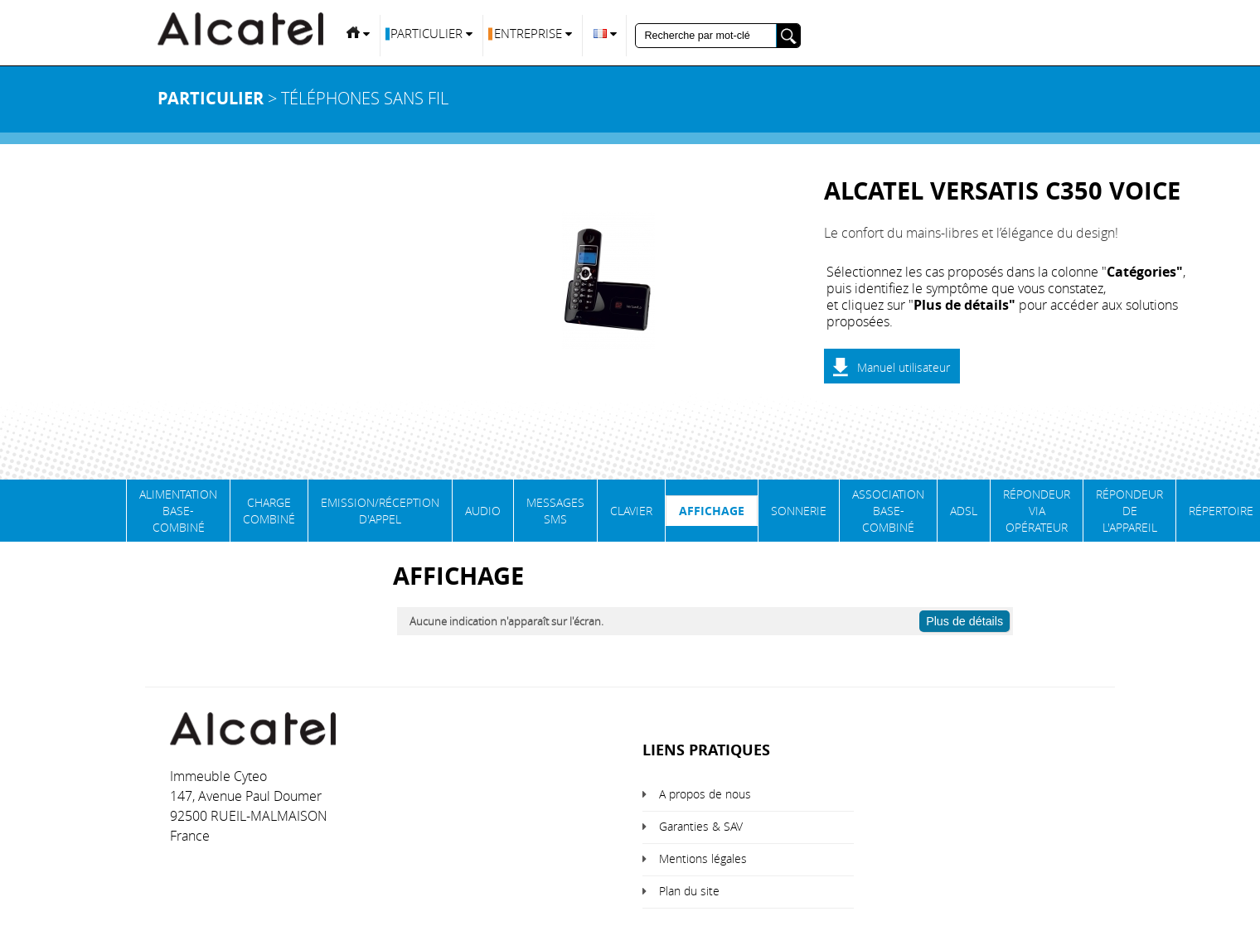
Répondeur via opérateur (1036, 510)
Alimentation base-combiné (178, 510)
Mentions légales (703, 858)
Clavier (631, 510)
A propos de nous (705, 794)
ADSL (963, 510)
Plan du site (689, 891)
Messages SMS (555, 510)
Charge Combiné (269, 510)
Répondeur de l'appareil (1129, 510)
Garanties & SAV (701, 826)
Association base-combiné (888, 510)
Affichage (711, 510)
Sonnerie (798, 510)
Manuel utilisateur (903, 367)
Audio (483, 510)
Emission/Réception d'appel (380, 510)
